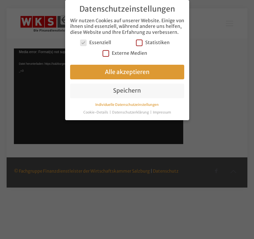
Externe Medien (125, 53)
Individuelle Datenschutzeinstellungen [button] (127, 105)
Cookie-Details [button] (96, 112)
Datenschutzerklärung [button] (130, 112)
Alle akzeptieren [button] (127, 72)
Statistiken (153, 43)
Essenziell (95, 43)
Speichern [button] (127, 90)
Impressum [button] (162, 112)
